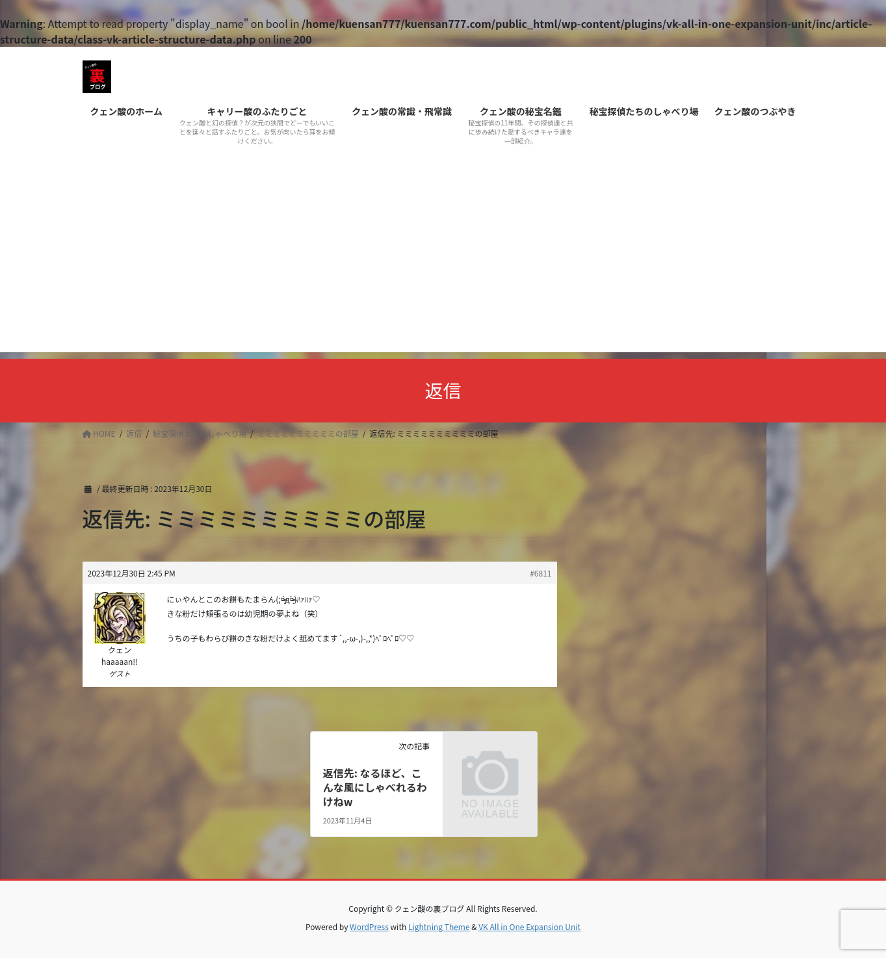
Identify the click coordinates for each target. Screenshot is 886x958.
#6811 (540, 572)
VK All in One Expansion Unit (529, 926)
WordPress (369, 926)
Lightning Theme (439, 926)
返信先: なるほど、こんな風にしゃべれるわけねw (375, 787)
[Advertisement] (443, 261)
